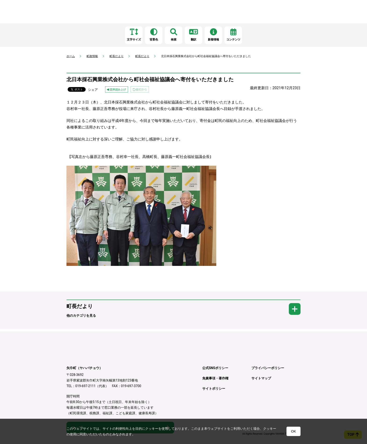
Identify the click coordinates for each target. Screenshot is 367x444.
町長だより (117, 56)
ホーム (70, 56)
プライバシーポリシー (267, 368)
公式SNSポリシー (215, 368)
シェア (93, 90)
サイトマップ (261, 378)
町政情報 (92, 56)
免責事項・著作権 (215, 378)
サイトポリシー (213, 388)
